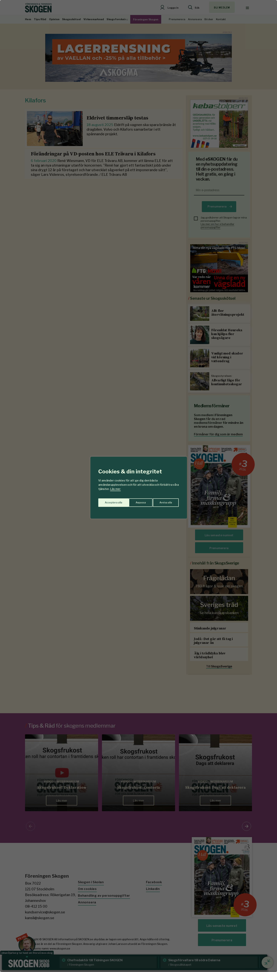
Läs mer (115, 489)
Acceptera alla (164, 501)
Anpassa (109, 501)
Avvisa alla (134, 501)
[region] (138, 486)
